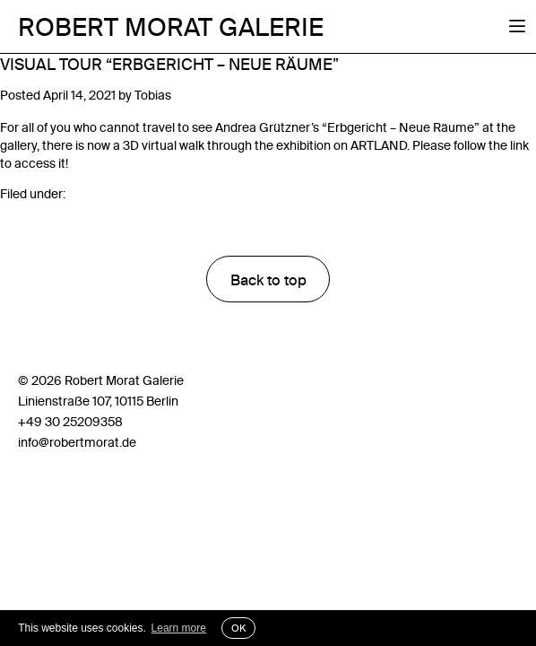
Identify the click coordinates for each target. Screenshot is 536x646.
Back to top (268, 279)
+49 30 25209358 (70, 422)
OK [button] (238, 628)
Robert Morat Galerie (171, 26)
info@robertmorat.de (77, 442)
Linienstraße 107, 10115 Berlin (98, 401)
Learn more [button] (178, 628)
